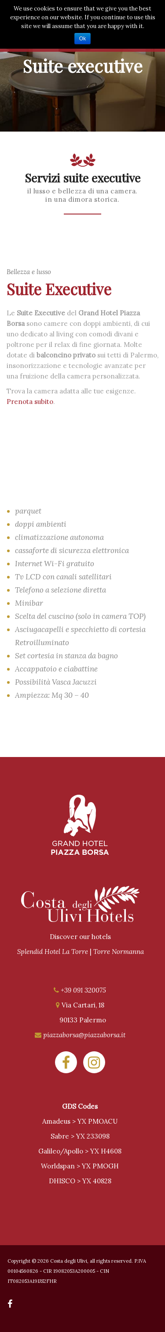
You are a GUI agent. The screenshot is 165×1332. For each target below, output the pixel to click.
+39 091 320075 (83, 990)
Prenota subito (30, 401)
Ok (82, 39)
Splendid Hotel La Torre (52, 951)
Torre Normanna (118, 951)
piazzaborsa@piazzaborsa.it (84, 1035)
